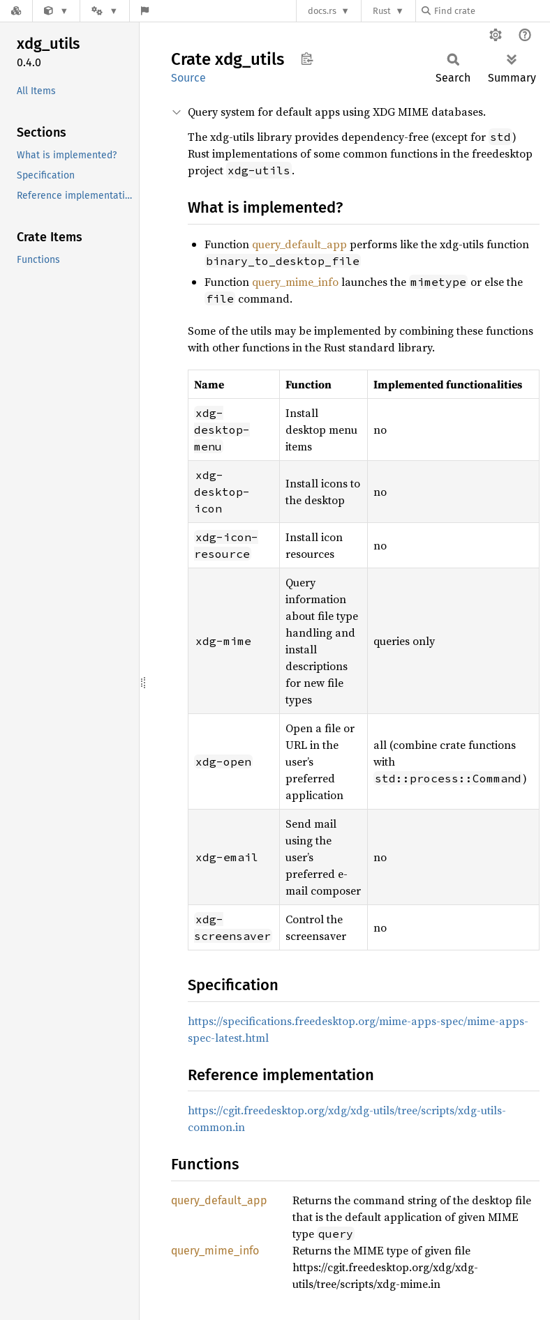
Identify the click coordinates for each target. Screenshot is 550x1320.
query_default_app (299, 244)
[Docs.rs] (16, 11)
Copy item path (306, 58)
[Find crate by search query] (491, 11)
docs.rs (322, 11)
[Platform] (104, 11)
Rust (382, 11)
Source (188, 77)
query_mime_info (295, 281)
